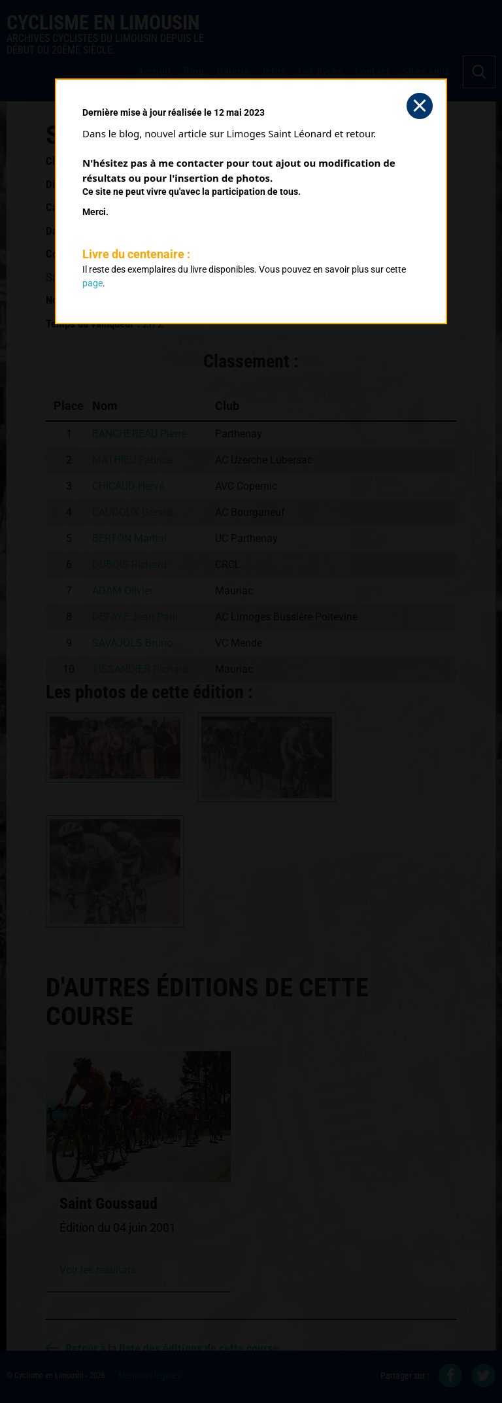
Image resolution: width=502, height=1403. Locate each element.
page (92, 283)
